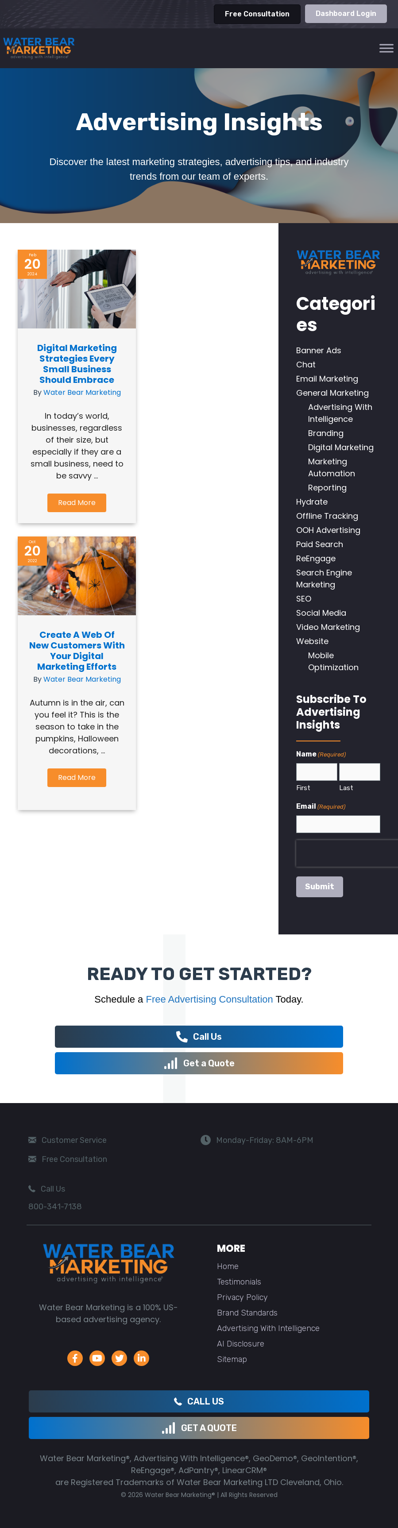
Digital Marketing (341, 447)
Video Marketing (328, 627)
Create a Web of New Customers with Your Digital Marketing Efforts (77, 659)
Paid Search (319, 544)
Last (346, 788)
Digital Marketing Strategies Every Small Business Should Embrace (77, 364)
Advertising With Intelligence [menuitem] (268, 1328)
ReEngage (316, 558)
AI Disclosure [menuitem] (240, 1344)
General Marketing (332, 392)
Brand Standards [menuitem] (247, 1313)
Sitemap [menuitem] (232, 1359)
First (303, 788)
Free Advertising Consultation (209, 999)
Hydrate (312, 501)
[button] (76, 503)
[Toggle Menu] (386, 48)
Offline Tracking (327, 515)
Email (320, 806)
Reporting (327, 487)
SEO (303, 598)
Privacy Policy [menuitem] (242, 1297)
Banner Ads (318, 350)
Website (312, 641)
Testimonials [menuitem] (239, 1282)
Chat (306, 364)
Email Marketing (327, 378)
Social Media (321, 612)
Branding (326, 433)
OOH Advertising (328, 530)
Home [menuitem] (228, 1266)
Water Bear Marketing (82, 392)
